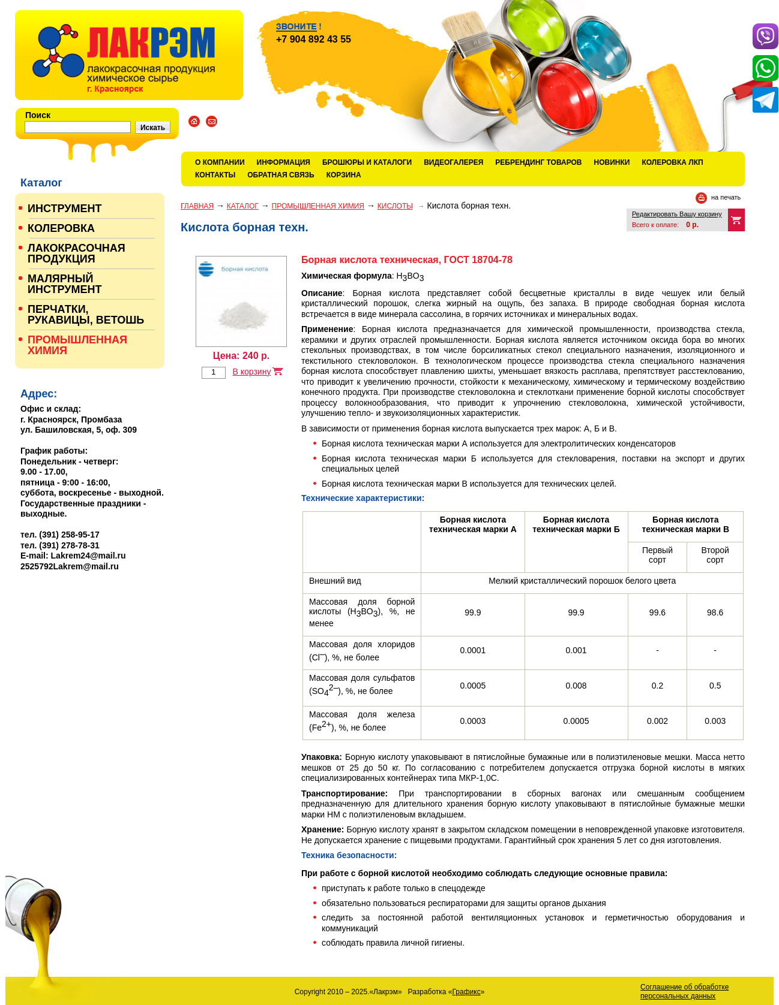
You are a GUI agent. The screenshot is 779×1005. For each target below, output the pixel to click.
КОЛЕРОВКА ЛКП (672, 162)
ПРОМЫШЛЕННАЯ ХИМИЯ (318, 206)
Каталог (243, 206)
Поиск (37, 115)
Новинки (612, 162)
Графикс (467, 992)
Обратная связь (280, 175)
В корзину (251, 371)
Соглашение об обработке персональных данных (684, 991)
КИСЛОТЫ (395, 206)
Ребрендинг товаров (538, 162)
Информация (283, 162)
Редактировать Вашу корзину (677, 214)
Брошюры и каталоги (367, 162)
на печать (726, 197)
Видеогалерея (453, 162)
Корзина (343, 175)
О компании (220, 162)
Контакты (215, 175)
